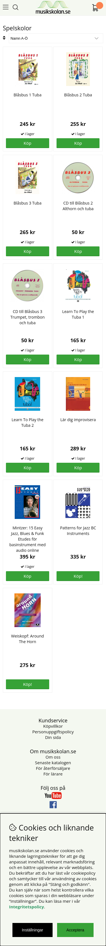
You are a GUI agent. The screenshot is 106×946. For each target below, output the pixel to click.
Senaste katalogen (53, 762)
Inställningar (32, 930)
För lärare (53, 774)
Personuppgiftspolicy (52, 731)
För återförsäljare (53, 768)
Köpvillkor (53, 726)
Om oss (53, 757)
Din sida (53, 737)
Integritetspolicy (26, 906)
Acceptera (75, 930)
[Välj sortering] (56, 38)
